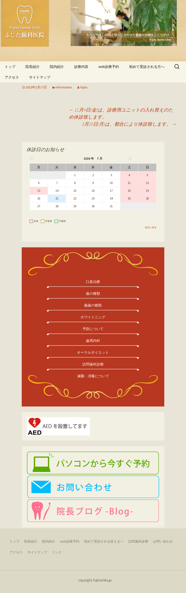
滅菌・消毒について (93, 376)
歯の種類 (93, 293)
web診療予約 (108, 66)
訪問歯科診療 (93, 364)
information (63, 87)
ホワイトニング (92, 317)
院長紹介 (32, 66)
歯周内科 (93, 340)
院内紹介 (57, 66)
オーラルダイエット (93, 352)
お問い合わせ (163, 541)
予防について (93, 329)
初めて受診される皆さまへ (104, 541)
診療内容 (81, 66)
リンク (57, 552)
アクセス (16, 552)
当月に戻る (150, 227)
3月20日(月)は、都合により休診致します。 (129, 124)
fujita (83, 87)
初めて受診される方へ (147, 66)
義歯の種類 (93, 305)
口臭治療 (93, 281)
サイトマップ (37, 552)
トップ (10, 66)
